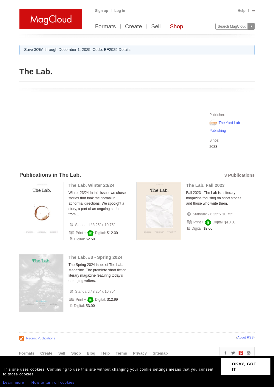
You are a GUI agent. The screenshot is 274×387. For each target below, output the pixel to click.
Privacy (140, 353)
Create (133, 26)
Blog (91, 353)
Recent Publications (40, 338)
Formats (105, 26)
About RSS (245, 337)
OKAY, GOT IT (244, 367)
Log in (119, 11)
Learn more (13, 382)
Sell (156, 26)
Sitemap (160, 353)
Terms (121, 353)
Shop (176, 26)
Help (241, 11)
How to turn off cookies (52, 382)
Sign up (101, 11)
